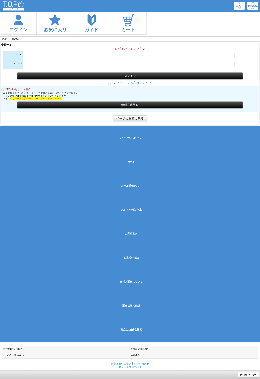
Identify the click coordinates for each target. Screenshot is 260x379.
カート (131, 161)
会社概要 (135, 355)
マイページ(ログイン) (131, 137)
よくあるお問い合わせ (13, 355)
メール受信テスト (131, 185)
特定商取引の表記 (121, 363)
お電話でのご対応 (139, 349)
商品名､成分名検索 (131, 329)
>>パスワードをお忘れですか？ (130, 82)
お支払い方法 (131, 257)
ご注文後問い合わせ (12, 349)
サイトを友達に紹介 (130, 367)
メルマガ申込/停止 (131, 209)
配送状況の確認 (131, 305)
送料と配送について (131, 281)
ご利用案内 (131, 233)
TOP (4, 39)
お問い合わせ (141, 363)
